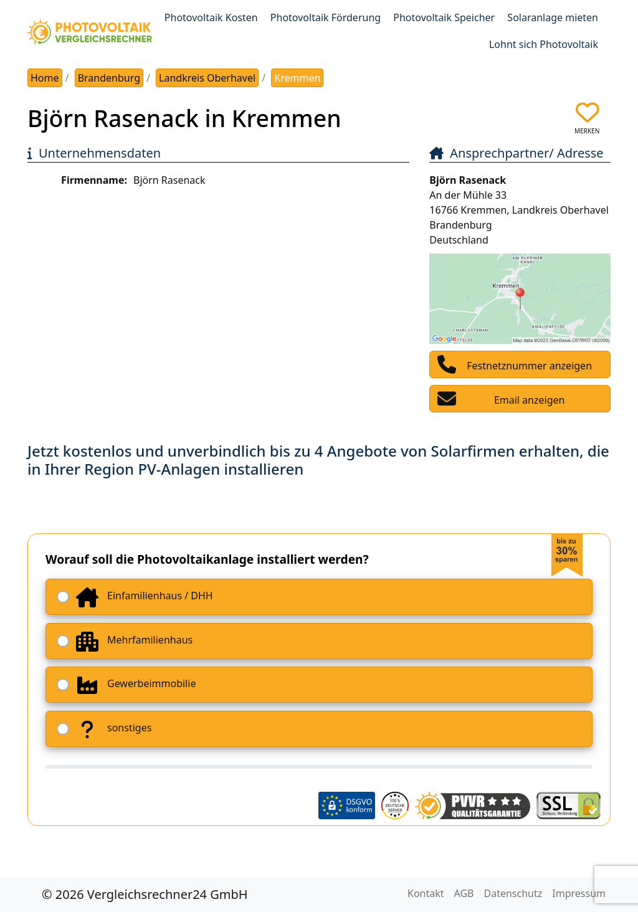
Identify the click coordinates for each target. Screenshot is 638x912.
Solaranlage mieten (552, 17)
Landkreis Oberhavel (207, 78)
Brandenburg (109, 78)
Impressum (579, 893)
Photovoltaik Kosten (211, 17)
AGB (464, 893)
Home (45, 78)
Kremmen (297, 78)
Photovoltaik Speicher (444, 17)
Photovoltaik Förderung (325, 17)
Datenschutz (513, 893)
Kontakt (425, 893)
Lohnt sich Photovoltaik (543, 44)
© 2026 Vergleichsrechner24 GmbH (145, 894)
